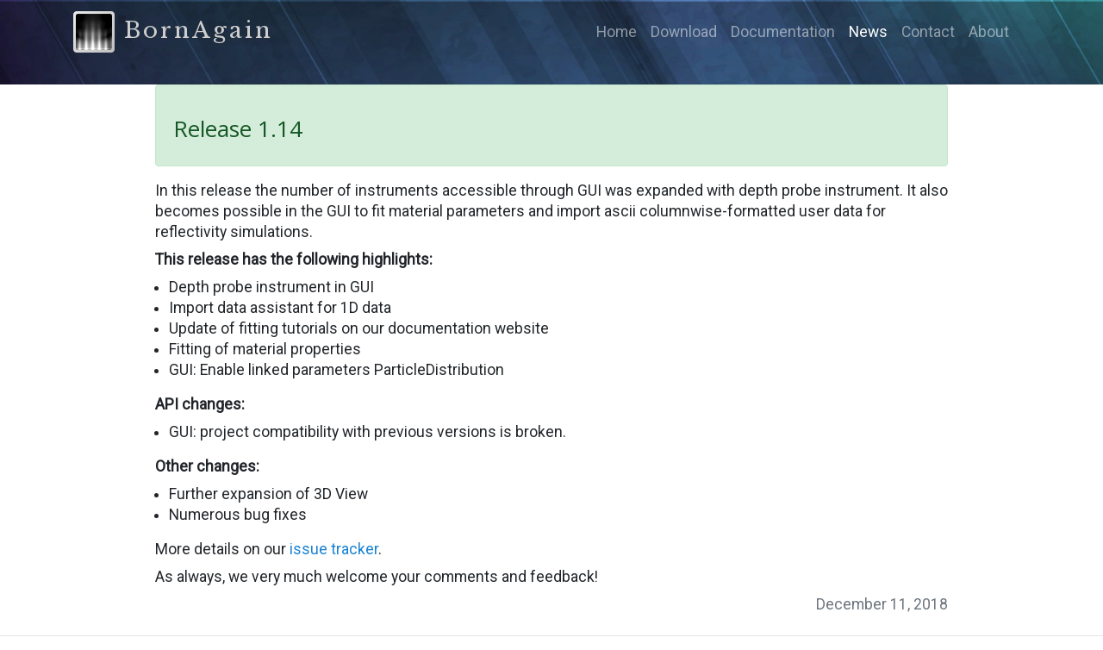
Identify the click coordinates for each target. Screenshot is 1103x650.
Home (616, 32)
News (868, 32)
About (989, 32)
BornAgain (173, 32)
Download (684, 32)
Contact (928, 32)
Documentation (783, 32)
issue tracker (334, 549)
